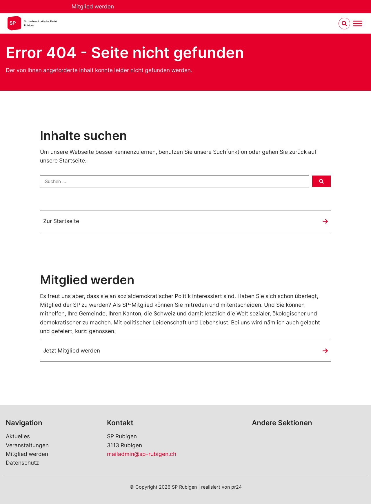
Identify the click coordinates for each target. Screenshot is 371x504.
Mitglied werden (93, 6)
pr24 (236, 487)
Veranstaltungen (27, 445)
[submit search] (321, 181)
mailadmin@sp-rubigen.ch (141, 454)
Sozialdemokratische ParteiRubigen (40, 23)
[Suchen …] (174, 181)
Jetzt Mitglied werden (71, 350)
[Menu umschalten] (357, 23)
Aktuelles (18, 436)
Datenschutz (22, 462)
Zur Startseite (61, 221)
